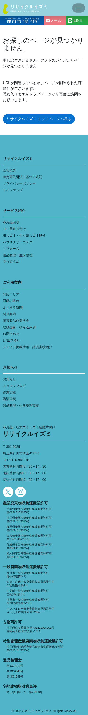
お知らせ (9, 379)
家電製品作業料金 (16, 320)
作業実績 (9, 392)
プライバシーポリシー (19, 183)
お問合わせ (11, 334)
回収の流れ (11, 301)
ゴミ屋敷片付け (14, 229)
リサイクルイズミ (29, 6)
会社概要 (9, 170)
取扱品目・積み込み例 (19, 327)
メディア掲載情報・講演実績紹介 (27, 347)
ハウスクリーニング (17, 242)
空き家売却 (11, 262)
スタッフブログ (14, 386)
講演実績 (9, 399)
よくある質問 (13, 307)
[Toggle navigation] (78, 8)
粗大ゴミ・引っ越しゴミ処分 (24, 235)
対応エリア (11, 294)
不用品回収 (11, 222)
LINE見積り (11, 340)
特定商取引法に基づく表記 (22, 177)
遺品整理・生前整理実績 (21, 405)
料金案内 (9, 314)
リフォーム (11, 248)
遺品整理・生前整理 (17, 255)
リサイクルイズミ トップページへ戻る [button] (38, 119)
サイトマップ (13, 190)
